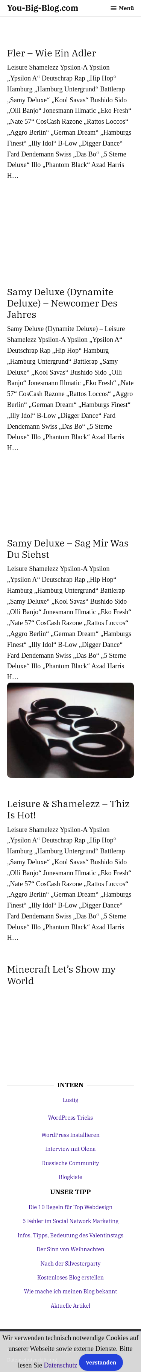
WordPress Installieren (70, 1134)
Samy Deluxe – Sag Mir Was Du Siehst (68, 548)
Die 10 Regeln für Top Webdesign (70, 1207)
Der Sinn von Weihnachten (70, 1249)
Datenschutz (60, 1365)
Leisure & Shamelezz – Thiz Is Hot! (68, 809)
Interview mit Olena (70, 1148)
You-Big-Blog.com (43, 8)
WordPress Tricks (70, 1117)
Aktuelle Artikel (71, 1305)
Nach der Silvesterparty (71, 1263)
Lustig (71, 1099)
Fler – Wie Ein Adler (51, 53)
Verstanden (101, 1362)
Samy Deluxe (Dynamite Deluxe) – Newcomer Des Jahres (62, 302)
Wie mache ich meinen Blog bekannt (70, 1291)
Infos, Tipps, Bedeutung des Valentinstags (71, 1235)
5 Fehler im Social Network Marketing (70, 1221)
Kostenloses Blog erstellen (70, 1277)
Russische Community (70, 1163)
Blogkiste (70, 1177)
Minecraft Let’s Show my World (61, 975)
